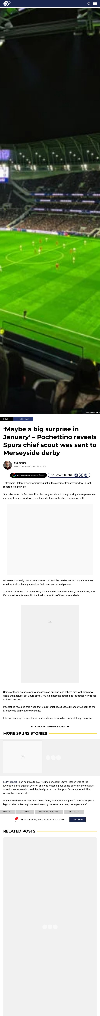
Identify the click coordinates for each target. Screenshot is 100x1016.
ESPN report (10, 781)
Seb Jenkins (20, 463)
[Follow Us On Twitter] (81, 475)
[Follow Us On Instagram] (86, 475)
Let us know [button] (77, 819)
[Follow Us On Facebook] (76, 475)
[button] (89, 3)
